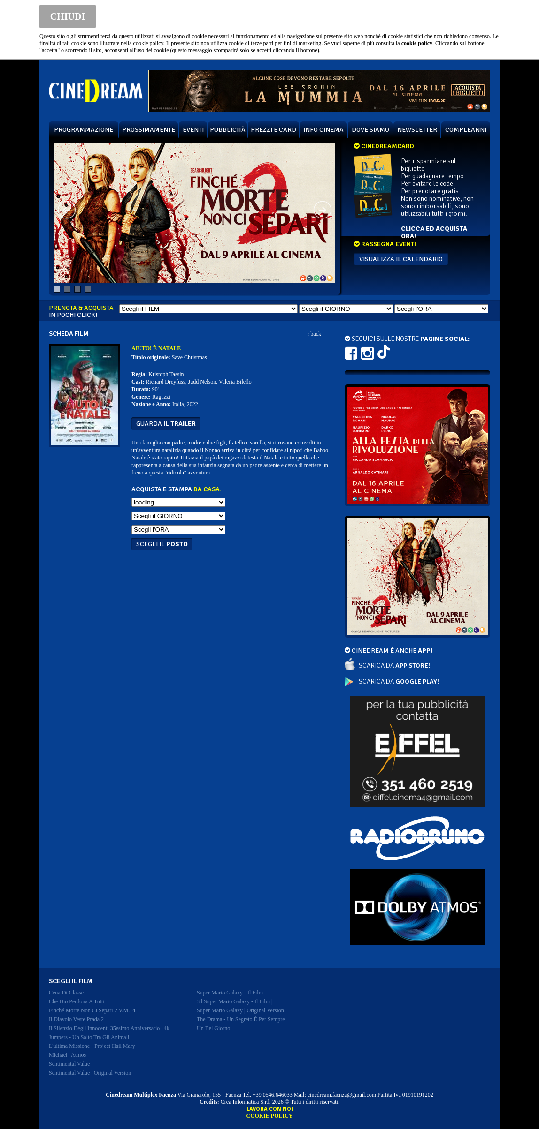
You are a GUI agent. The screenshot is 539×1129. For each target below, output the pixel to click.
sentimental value (69, 1064)
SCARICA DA (394, 666)
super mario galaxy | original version (240, 1010)
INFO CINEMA (323, 130)
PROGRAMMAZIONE (83, 130)
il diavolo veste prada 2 (76, 1019)
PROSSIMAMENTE (148, 130)
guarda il (166, 424)
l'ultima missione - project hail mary (92, 1046)
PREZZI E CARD (273, 130)
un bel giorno (213, 1028)
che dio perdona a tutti (77, 1001)
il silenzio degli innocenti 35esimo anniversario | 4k (109, 1028)
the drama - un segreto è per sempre (241, 1019)
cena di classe (66, 992)
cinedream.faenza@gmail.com (342, 1094)
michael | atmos (67, 1055)
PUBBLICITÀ (228, 130)
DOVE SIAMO (370, 130)
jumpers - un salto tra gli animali (89, 1037)
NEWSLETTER (417, 130)
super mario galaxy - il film (230, 992)
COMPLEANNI (465, 130)
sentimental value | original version (90, 1072)
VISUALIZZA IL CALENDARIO (401, 259)
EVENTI (193, 130)
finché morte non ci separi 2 (92, 1010)
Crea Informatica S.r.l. (246, 1102)
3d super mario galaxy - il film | (234, 1001)
